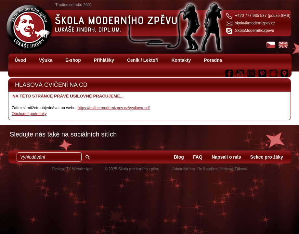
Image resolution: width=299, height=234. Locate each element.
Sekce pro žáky (266, 157)
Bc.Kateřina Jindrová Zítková (222, 169)
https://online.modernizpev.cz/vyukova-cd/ (114, 108)
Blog (179, 157)
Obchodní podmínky (29, 113)
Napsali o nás (226, 157)
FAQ (197, 157)
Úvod (20, 60)
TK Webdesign (79, 169)
